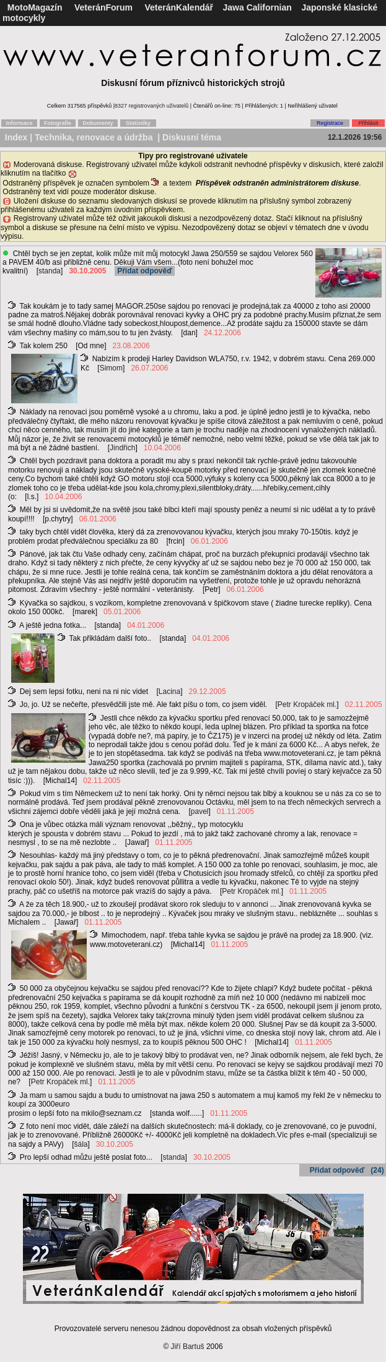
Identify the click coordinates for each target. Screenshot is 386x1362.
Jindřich (122, 447)
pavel (200, 811)
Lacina (169, 691)
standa (49, 271)
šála (81, 1144)
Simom (111, 368)
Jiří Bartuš (187, 1346)
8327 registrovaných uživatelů (151, 106)
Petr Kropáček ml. (307, 704)
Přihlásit (368, 123)
